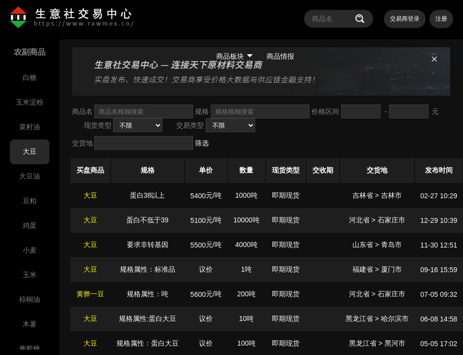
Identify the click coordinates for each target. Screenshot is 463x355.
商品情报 (280, 56)
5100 (198, 220)
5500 (198, 245)
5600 (198, 294)
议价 (206, 269)
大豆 (90, 195)
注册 (441, 18)
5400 (198, 196)
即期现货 (286, 195)
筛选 (202, 143)
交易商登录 (405, 18)
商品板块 (234, 56)
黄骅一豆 (90, 294)
